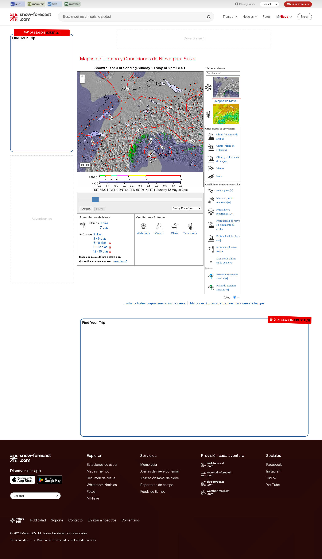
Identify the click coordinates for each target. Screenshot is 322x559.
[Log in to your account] (305, 16)
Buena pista (222, 190)
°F (238, 297)
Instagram (273, 471)
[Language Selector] (35, 495)
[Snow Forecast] (30, 16)
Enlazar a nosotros (102, 520)
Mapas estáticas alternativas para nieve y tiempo (227, 303)
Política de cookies (83, 540)
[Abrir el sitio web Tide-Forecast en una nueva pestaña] (54, 4)
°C (228, 297)
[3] (231, 190)
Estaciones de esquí (102, 464)
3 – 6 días (99, 238)
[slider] (95, 199)
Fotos (267, 16)
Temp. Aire (190, 233)
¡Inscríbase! (120, 261)
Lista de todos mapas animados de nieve (155, 303)
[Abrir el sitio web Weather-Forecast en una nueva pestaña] (72, 4)
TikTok (271, 478)
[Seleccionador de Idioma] (269, 4)
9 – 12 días (100, 247)
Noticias (250, 16)
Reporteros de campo (156, 485)
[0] (228, 202)
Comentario (130, 520)
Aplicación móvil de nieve (159, 478)
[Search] (209, 17)
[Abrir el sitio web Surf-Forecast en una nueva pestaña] (17, 4)
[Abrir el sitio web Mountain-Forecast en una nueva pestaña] (36, 4)
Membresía (148, 464)
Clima (174, 233)
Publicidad (38, 520)
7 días (104, 227)
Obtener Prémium (298, 4)
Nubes (219, 176)
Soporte (57, 520)
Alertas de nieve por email (159, 471)
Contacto (75, 520)
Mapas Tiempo (98, 471)
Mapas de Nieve (226, 101)
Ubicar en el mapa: (216, 68)
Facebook (274, 464)
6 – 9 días (99, 242)
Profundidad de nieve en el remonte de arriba (228, 225)
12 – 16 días (100, 251)
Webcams (143, 233)
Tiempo (230, 16)
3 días (104, 223)
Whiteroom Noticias (102, 485)
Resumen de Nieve (101, 478)
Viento (159, 233)
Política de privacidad (51, 540)
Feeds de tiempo (152, 491)
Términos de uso (21, 540)
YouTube (273, 485)
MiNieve (93, 498)
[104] (230, 213)
